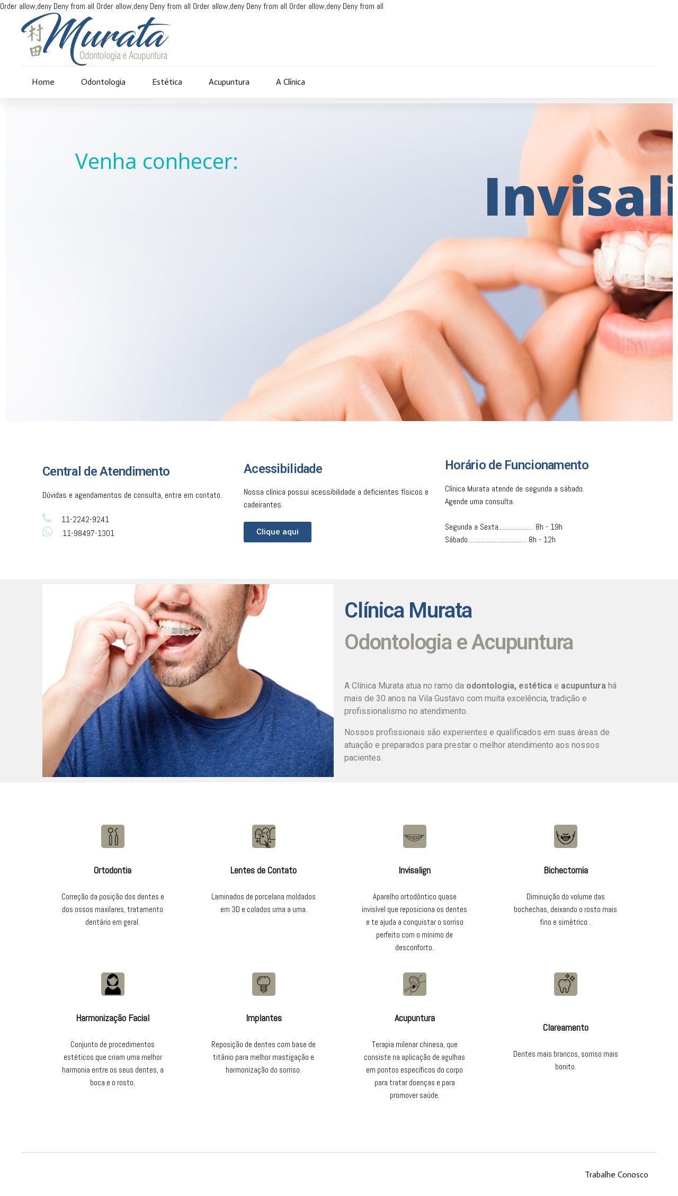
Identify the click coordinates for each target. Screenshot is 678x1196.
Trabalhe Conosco (616, 1175)
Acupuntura (229, 82)
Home (43, 82)
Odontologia (103, 82)
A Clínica (290, 82)
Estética (167, 82)
